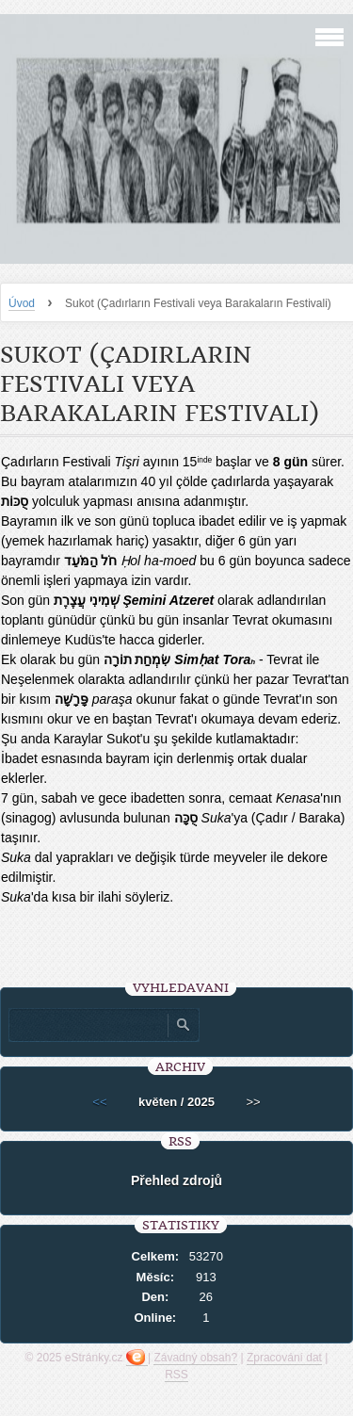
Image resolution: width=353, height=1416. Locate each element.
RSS (176, 1374)
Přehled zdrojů (176, 1180)
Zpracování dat (284, 1357)
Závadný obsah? (195, 1357)
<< (99, 1102)
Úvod (21, 303)
